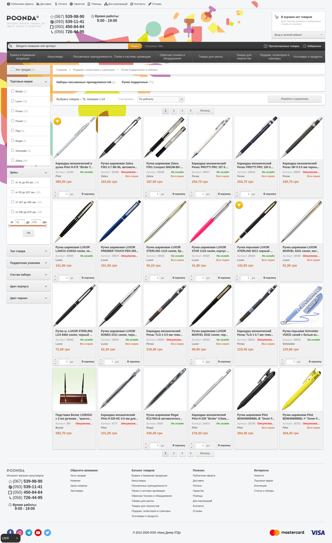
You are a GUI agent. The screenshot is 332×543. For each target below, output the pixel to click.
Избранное (314, 46)
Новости (259, 475)
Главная (61, 69)
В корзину (88, 194)
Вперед (205, 110)
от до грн (28, 227)
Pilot (19, 131)
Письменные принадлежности (149, 485)
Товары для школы (143, 500)
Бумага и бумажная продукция (149, 475)
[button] (10, 538)
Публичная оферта (22, 4)
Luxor (21, 101)
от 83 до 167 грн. (27, 192)
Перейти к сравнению (294, 98)
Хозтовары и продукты (145, 516)
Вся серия (131, 176)
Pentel (21, 121)
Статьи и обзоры (264, 490)
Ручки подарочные (137, 82)
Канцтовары (139, 480)
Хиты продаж (78, 475)
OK (29, 232)
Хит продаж (25, 69)
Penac (21, 111)
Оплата (62, 4)
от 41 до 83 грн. (27, 182)
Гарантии (79, 4)
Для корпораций (117, 4)
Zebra (21, 160)
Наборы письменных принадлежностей (85, 82)
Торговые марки (263, 480)
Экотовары (77, 490)
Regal (20, 141)
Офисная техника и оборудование (152, 495)
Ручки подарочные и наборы (139, 69)
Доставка (45, 4)
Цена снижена (79, 485)
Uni (160, 46)
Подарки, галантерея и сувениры (94, 69)
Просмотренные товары (284, 46)
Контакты (139, 4)
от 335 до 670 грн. (28, 212)
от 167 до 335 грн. (28, 202)
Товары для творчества (145, 506)
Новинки (75, 480)
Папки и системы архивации (148, 490)
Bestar (21, 91)
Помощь (96, 4)
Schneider (23, 150)
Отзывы (156, 4)
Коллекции (260, 485)
